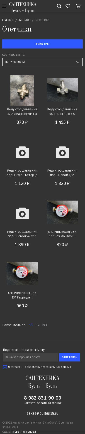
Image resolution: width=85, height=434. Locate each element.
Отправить (69, 357)
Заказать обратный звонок (42, 403)
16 (31, 325)
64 (37, 325)
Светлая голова (25, 432)
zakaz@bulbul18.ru (42, 413)
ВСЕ (45, 325)
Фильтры (43, 44)
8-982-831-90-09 (42, 398)
